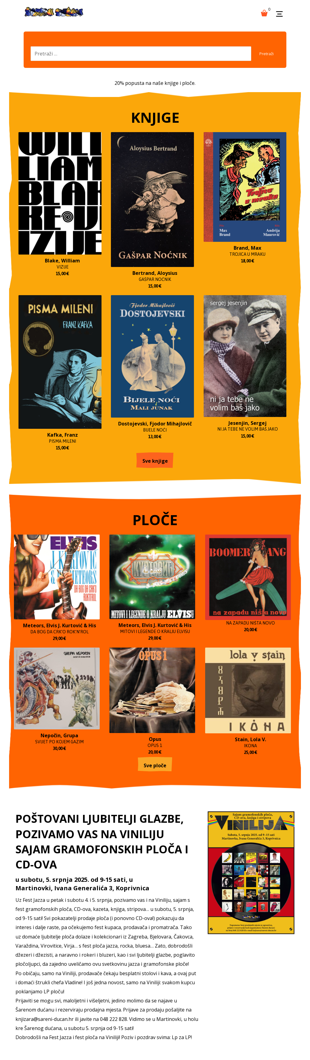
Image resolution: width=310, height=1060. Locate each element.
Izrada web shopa (181, 1043)
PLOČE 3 (127, 1002)
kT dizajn (154, 1043)
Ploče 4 (157, 1002)
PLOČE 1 (64, 1002)
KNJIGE (32, 998)
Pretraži (263, 56)
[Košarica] (264, 12)
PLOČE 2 (96, 1002)
